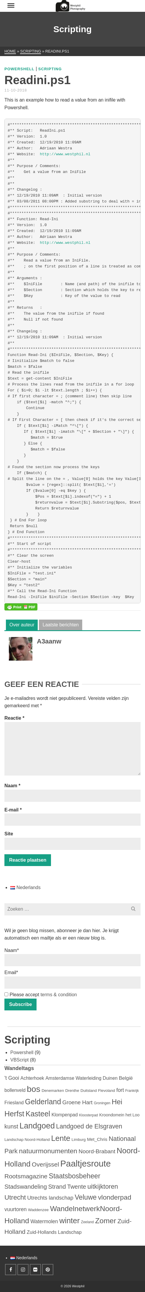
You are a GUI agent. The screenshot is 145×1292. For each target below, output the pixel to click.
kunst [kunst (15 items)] (11, 1126)
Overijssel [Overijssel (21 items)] (45, 1164)
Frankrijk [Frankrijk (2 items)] (132, 1091)
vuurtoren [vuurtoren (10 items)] (15, 1209)
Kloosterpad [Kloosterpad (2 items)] (88, 1115)
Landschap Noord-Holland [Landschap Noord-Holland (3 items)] (27, 1139)
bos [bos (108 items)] (33, 1089)
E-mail (13, 809)
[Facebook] (10, 1269)
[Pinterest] (47, 1269)
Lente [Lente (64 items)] (60, 1138)
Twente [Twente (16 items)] (76, 1186)
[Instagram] (23, 1269)
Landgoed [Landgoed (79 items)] (37, 1125)
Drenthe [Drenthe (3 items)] (72, 1090)
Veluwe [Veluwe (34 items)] (86, 1197)
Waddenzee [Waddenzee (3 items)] (38, 1210)
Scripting (50, 69)
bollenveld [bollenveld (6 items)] (15, 1090)
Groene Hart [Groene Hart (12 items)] (77, 1102)
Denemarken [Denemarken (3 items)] (53, 1090)
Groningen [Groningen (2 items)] (102, 1103)
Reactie (14, 718)
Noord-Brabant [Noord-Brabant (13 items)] (96, 1151)
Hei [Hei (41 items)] (117, 1102)
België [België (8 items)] (126, 1078)
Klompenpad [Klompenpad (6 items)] (65, 1114)
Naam (12, 785)
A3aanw (49, 641)
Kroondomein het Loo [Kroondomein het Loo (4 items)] (119, 1115)
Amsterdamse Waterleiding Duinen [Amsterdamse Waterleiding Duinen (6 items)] (81, 1078)
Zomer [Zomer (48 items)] (105, 1221)
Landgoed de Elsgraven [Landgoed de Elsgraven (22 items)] (89, 1126)
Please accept (40, 994)
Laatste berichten (60, 624)
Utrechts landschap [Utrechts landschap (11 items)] (50, 1198)
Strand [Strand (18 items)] (57, 1186)
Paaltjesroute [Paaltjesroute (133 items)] (85, 1163)
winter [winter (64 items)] (69, 1220)
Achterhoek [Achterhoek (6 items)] (32, 1078)
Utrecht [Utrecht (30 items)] (15, 1197)
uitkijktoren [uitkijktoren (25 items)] (102, 1186)
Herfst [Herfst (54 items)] (14, 1114)
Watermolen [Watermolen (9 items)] (44, 1221)
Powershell (19, 69)
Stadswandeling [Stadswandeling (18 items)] (25, 1186)
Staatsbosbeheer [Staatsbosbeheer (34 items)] (74, 1176)
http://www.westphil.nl (65, 154)
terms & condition (58, 994)
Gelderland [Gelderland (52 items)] (43, 1101)
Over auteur (21, 624)
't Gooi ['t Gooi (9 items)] (11, 1078)
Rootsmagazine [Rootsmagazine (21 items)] (25, 1176)
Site (8, 833)
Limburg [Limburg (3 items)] (79, 1139)
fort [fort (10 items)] (120, 1090)
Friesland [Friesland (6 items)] (14, 1102)
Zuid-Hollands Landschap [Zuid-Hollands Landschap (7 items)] (54, 1232)
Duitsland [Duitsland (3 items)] (88, 1090)
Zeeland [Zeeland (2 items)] (87, 1222)
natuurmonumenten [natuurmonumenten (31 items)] (48, 1151)
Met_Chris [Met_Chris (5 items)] (97, 1139)
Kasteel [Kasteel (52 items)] (38, 1114)
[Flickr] (35, 1269)
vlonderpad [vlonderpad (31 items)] (114, 1197)
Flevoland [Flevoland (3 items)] (106, 1090)
